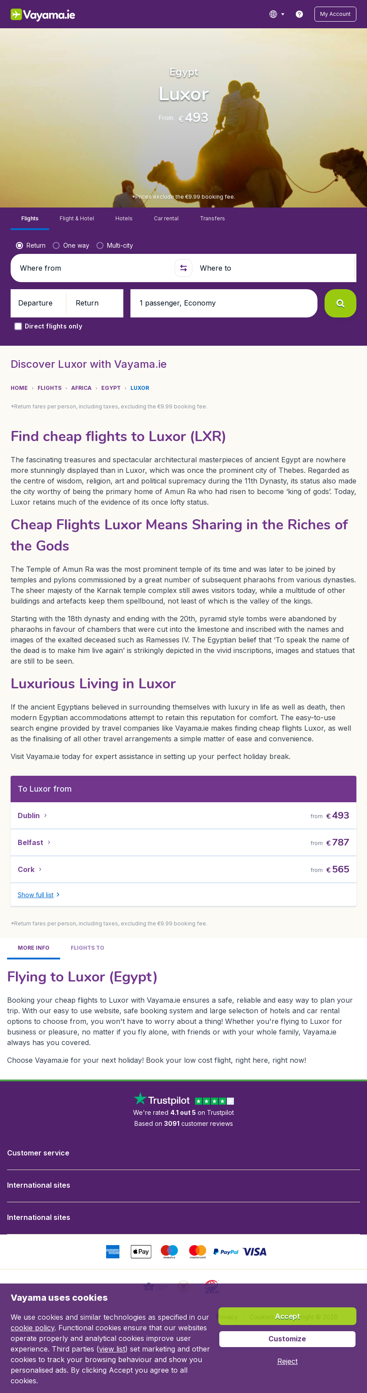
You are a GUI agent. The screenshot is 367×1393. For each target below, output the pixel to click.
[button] (335, 14)
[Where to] (275, 216)
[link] (299, 14)
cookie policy (32, 1327)
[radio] (31, 193)
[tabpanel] (183, 963)
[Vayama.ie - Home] (55, 14)
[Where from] (94, 216)
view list (112, 1348)
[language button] (276, 14)
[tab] (30, 166)
